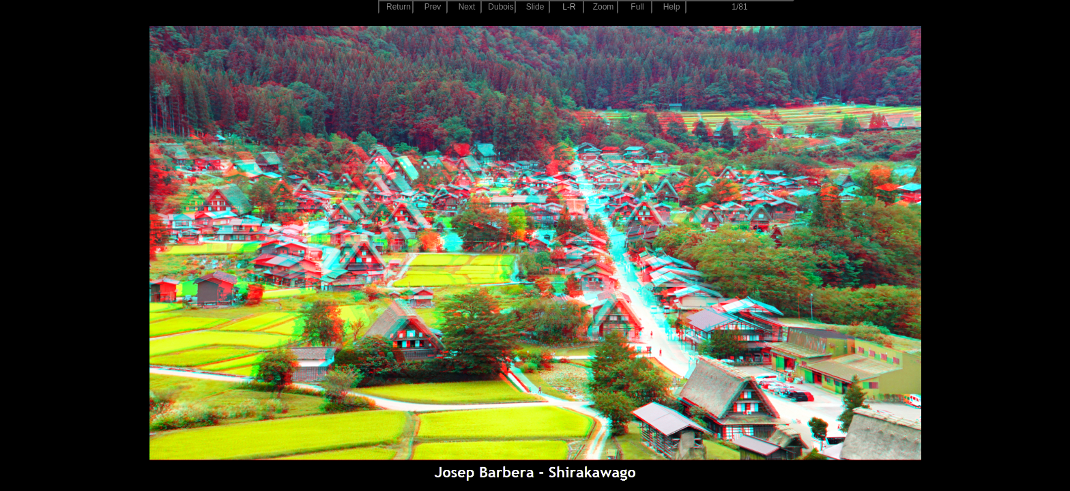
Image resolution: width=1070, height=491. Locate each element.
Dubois (500, 7)
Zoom (603, 7)
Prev (433, 7)
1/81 (739, 7)
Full (637, 7)
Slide (535, 7)
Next (467, 7)
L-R (568, 7)
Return (398, 7)
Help (671, 7)
